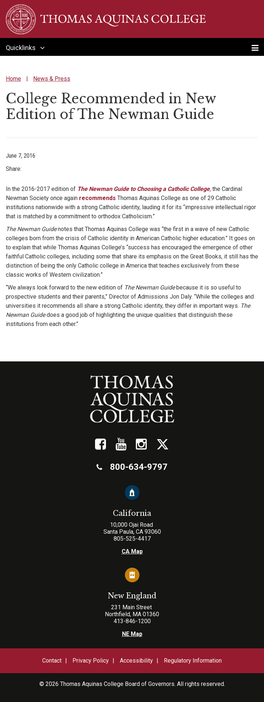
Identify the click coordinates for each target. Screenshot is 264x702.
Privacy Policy (90, 660)
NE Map (132, 633)
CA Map (132, 551)
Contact (52, 660)
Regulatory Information (193, 660)
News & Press (51, 78)
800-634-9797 (132, 467)
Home (13, 78)
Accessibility (136, 660)
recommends (97, 198)
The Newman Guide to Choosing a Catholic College (143, 188)
